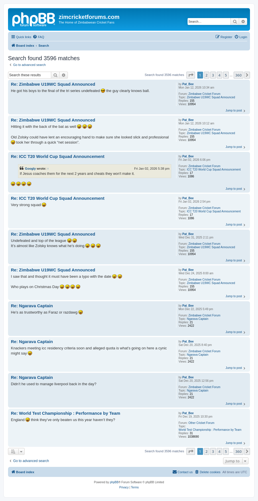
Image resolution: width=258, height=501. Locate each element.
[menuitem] (38, 37)
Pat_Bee (188, 84)
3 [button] (213, 75)
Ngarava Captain (197, 318)
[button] (190, 75)
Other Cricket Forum (201, 422)
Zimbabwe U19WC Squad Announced (211, 97)
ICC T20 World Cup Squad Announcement (214, 169)
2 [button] (207, 75)
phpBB (114, 482)
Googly (30, 168)
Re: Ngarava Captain (32, 305)
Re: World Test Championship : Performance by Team (65, 413)
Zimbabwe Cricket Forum (204, 93)
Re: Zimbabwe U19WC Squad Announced (53, 84)
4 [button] (219, 75)
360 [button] (238, 75)
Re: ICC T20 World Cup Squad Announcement (58, 156)
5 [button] (226, 75)
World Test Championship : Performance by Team (210, 429)
